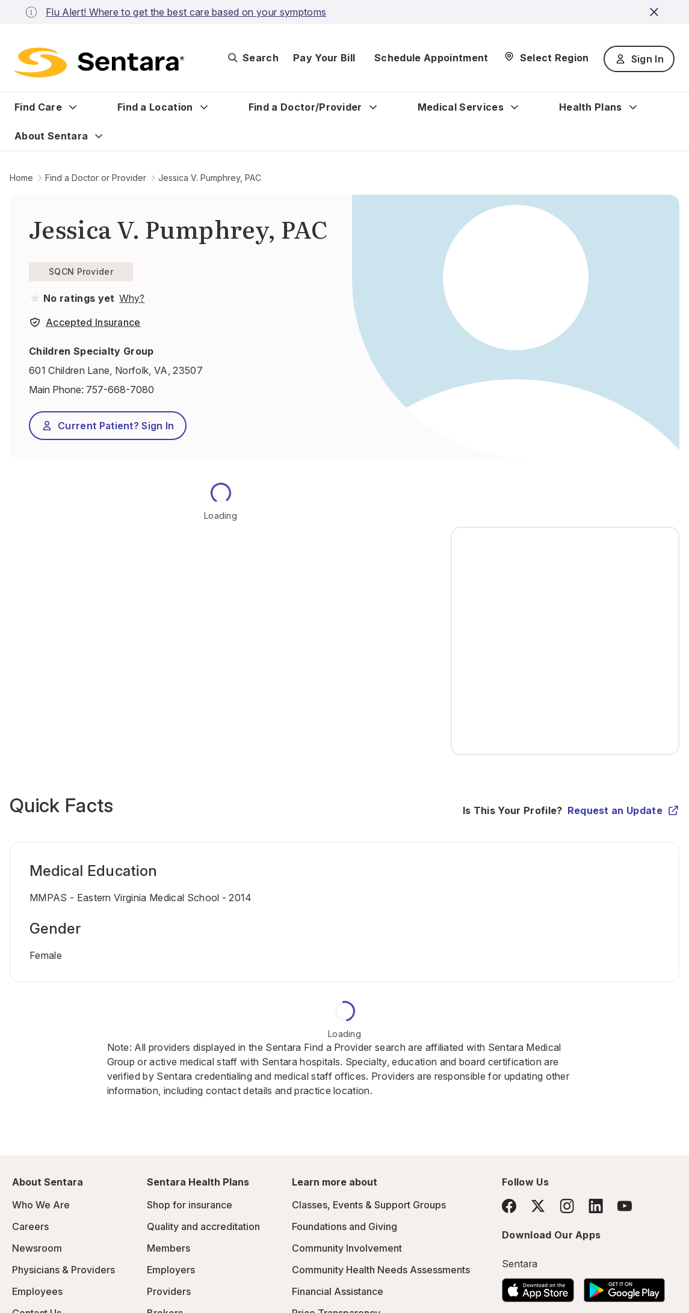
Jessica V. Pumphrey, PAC (209, 178)
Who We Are (41, 1205)
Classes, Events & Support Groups (369, 1205)
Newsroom (37, 1248)
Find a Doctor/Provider (305, 107)
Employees (37, 1291)
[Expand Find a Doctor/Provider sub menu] (373, 107)
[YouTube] (624, 1206)
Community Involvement (347, 1248)
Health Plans (590, 107)
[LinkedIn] (596, 1206)
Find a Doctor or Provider (95, 178)
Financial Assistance (337, 1291)
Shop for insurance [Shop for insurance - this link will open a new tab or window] (189, 1205)
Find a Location (155, 107)
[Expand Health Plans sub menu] (633, 107)
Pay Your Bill (324, 58)
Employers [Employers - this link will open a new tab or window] (171, 1270)
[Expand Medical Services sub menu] (514, 107)
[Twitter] (538, 1206)
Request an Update (623, 810)
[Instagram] (567, 1206)
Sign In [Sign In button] (639, 59)
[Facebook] (509, 1206)
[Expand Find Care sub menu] (73, 107)
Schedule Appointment (431, 58)
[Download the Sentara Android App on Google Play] (624, 1286)
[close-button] (656, 12)
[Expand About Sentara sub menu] (99, 136)
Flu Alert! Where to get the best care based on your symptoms (186, 12)
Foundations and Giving (344, 1226)
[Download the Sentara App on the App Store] (538, 1286)
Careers (30, 1226)
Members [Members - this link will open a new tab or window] (168, 1248)
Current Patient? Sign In (108, 426)
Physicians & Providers (63, 1270)
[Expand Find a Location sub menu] (204, 107)
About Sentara (51, 136)
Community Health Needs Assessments (381, 1270)
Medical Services (461, 107)
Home (21, 178)
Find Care (38, 107)
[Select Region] (546, 58)
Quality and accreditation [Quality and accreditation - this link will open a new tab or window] (203, 1226)
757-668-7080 (120, 390)
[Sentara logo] (99, 62)
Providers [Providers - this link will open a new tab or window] (169, 1291)
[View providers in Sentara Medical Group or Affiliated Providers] (130, 298)
